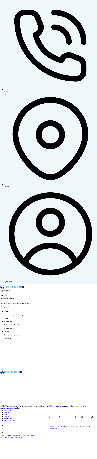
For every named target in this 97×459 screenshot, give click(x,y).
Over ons (6, 412)
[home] (48, 287)
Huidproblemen (8, 410)
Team (5, 414)
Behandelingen (8, 408)
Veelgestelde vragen (10, 420)
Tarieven (6, 416)
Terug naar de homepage (8, 307)
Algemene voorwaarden (15, 437)
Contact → (7, 318)
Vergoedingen (8, 418)
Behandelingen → (9, 328)
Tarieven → (7, 338)
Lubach (32, 435)
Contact (6, 311)
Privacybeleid (4, 437)
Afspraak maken (5, 290)
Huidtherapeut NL (14, 435)
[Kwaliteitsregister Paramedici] (28, 458)
